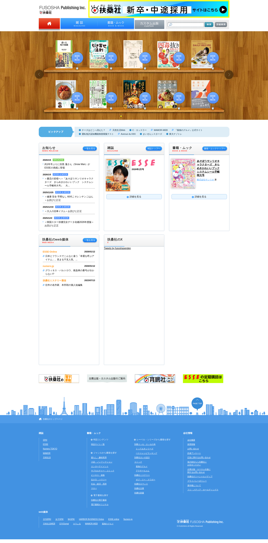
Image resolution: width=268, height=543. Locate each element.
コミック (138, 462)
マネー (94, 488)
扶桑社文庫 (139, 488)
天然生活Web (118, 130)
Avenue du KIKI (128, 134)
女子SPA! (59, 519)
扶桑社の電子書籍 (99, 500)
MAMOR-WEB (161, 130)
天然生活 (47, 457)
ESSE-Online (50, 251)
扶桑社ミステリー (142, 475)
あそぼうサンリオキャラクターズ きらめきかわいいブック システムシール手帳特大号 (208, 168)
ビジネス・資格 (98, 475)
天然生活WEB (49, 524)
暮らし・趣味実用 (99, 457)
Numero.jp (128, 519)
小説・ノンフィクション (101, 462)
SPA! (45, 440)
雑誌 (41, 433)
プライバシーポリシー (197, 481)
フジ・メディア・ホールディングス (202, 490)
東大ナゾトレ (175, 134)
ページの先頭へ (197, 404)
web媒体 (43, 512)
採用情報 (191, 444)
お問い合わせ (193, 449)
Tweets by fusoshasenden (117, 248)
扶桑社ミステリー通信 (54, 280)
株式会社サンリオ (206, 179)
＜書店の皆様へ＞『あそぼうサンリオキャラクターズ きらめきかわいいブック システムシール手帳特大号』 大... (69, 182)
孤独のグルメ (141, 466)
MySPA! (71, 519)
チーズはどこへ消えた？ (93, 130)
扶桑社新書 (139, 493)
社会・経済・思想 (99, 484)
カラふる (77, 524)
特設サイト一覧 (98, 444)
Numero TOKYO (50, 449)
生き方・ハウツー (99, 480)
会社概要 (191, 440)
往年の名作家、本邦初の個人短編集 (64, 285)
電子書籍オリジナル (100, 504)
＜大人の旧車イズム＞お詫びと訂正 (63, 211)
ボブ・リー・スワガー (145, 480)
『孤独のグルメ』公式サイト (189, 130)
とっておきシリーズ (144, 449)
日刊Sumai (64, 524)
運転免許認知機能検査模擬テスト (98, 134)
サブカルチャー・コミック (102, 471)
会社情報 (187, 433)
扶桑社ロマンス (141, 484)
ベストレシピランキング (146, 453)
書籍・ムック (94, 433)
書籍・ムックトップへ (214, 148)
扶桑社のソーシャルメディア (200, 476)
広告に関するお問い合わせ (199, 457)
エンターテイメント (100, 466)
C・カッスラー (139, 130)
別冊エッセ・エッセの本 (145, 444)
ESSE (45, 444)
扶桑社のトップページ (52, 419)
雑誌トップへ (153, 148)
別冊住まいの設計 (142, 457)
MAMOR (47, 453)
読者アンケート (194, 453)
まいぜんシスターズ (152, 134)
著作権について (194, 485)
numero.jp (48, 266)
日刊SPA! (47, 519)
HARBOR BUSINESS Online (91, 519)
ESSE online (113, 519)
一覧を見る (89, 148)
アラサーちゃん (142, 471)
